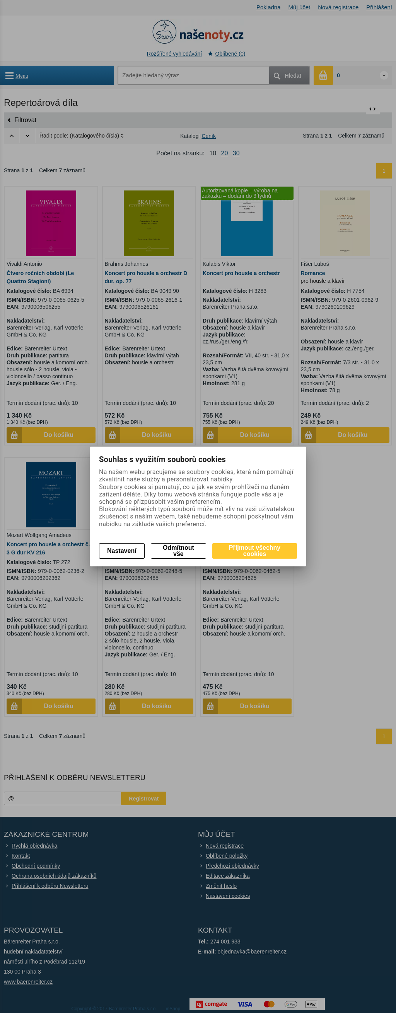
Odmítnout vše (178, 550)
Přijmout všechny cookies (254, 550)
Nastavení (122, 550)
